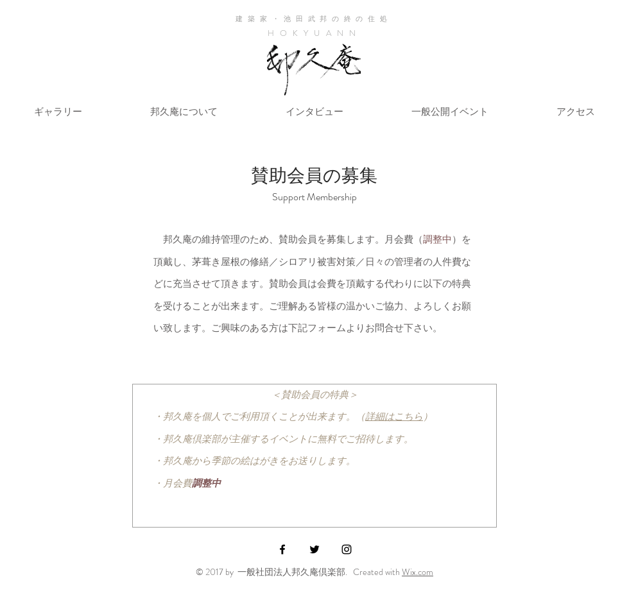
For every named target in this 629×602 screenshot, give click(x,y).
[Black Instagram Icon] (346, 549)
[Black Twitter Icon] (314, 549)
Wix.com (417, 571)
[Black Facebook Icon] (282, 549)
